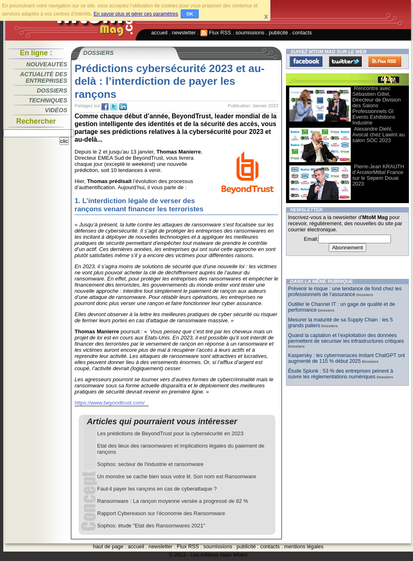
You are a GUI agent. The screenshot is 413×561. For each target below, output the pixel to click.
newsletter (184, 32)
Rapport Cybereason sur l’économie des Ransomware (161, 513)
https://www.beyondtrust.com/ (110, 403)
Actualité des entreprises (43, 77)
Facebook (306, 61)
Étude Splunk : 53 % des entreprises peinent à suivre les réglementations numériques (340, 374)
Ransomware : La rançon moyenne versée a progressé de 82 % (172, 501)
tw (114, 107)
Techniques (48, 100)
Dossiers (52, 90)
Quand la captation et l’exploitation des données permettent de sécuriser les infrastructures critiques (346, 338)
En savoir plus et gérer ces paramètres (135, 14)
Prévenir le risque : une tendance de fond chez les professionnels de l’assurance (345, 291)
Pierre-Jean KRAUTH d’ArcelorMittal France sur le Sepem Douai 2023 (378, 175)
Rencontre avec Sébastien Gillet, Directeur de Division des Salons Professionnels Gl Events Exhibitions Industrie (376, 105)
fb (105, 107)
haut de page (108, 546)
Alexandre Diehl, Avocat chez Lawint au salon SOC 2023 (378, 134)
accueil (159, 32)
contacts (302, 32)
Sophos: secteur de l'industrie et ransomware (150, 464)
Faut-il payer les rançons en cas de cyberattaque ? (157, 489)
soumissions (250, 32)
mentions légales (303, 546)
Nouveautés (46, 64)
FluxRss (384, 61)
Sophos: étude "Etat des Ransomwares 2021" (151, 526)
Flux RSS (215, 32)
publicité (278, 32)
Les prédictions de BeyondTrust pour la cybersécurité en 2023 (170, 433)
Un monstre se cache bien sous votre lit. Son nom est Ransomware (176, 476)
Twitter (345, 61)
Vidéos (56, 110)
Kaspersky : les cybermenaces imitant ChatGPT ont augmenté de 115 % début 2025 (346, 358)
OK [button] (189, 13)
